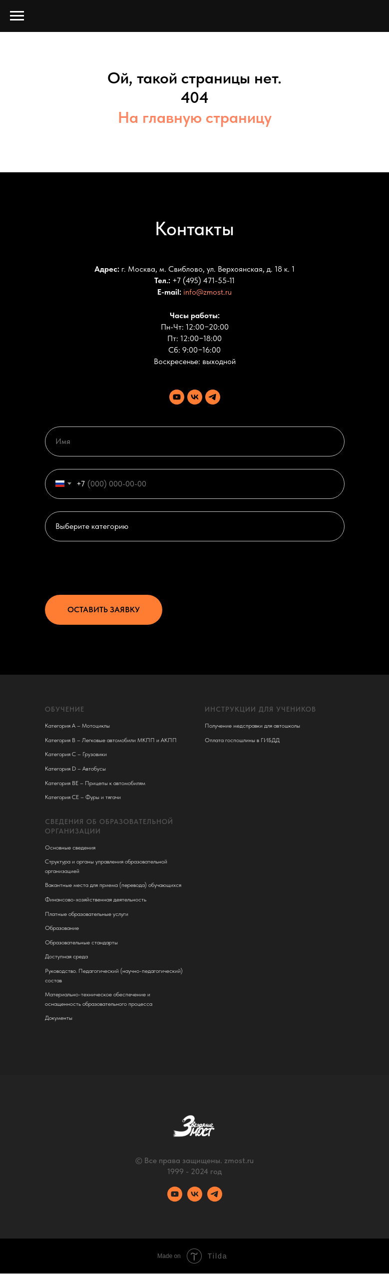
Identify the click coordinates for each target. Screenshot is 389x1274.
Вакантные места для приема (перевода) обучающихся (113, 884)
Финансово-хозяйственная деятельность (95, 899)
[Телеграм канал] (212, 397)
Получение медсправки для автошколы (252, 725)
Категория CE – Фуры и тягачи (83, 797)
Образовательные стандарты (81, 942)
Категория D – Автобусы (75, 768)
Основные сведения (70, 847)
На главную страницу (195, 117)
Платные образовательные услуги (86, 913)
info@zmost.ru (207, 292)
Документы (58, 1017)
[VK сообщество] (194, 397)
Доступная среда (66, 956)
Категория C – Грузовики (76, 754)
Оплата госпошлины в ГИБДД (242, 740)
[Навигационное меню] (17, 16)
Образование (62, 927)
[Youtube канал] (176, 397)
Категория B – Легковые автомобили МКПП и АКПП (111, 740)
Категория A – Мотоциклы (77, 725)
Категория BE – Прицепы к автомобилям (95, 783)
